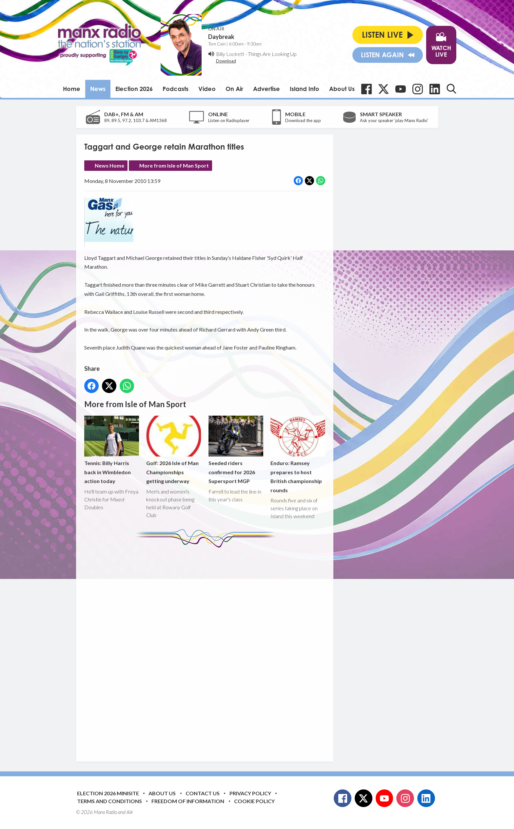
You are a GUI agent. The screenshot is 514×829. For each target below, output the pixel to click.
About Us (342, 88)
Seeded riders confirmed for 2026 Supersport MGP (235, 450)
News (98, 88)
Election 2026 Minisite (108, 793)
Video (207, 88)
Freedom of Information (187, 801)
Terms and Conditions (109, 801)
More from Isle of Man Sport (174, 165)
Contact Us (203, 793)
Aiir (130, 812)
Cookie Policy (254, 801)
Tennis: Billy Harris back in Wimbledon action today (111, 450)
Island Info (304, 88)
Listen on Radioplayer (228, 120)
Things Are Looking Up (272, 54)
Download (226, 60)
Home (71, 88)
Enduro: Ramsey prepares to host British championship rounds (297, 454)
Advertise (266, 88)
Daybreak (221, 36)
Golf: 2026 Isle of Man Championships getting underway (173, 450)
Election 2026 (134, 88)
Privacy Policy (250, 793)
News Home (109, 165)
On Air (234, 88)
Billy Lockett (230, 54)
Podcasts (175, 88)
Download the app (303, 120)
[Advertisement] (207, 649)
